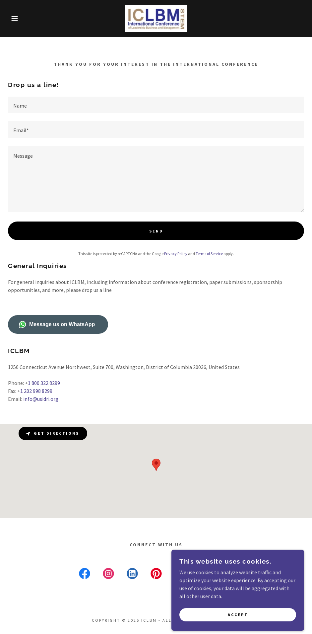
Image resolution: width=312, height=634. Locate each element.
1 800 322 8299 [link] (44, 383)
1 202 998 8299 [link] (36, 391)
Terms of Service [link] (209, 253)
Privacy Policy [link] (175, 253)
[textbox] (156, 105)
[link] (156, 18)
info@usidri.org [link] (40, 399)
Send (156, 230)
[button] (15, 18)
